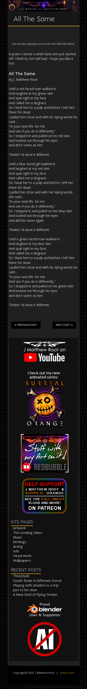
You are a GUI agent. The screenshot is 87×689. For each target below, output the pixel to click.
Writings (19, 541)
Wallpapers (22, 560)
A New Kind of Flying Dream (35, 594)
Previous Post (26, 325)
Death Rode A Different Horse (37, 580)
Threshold (21, 576)
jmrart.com (67, 672)
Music (17, 537)
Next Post (64, 325)
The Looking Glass (27, 532)
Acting (18, 546)
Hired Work (22, 555)
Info (16, 551)
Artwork (19, 528)
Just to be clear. (25, 589)
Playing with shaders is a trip (36, 585)
